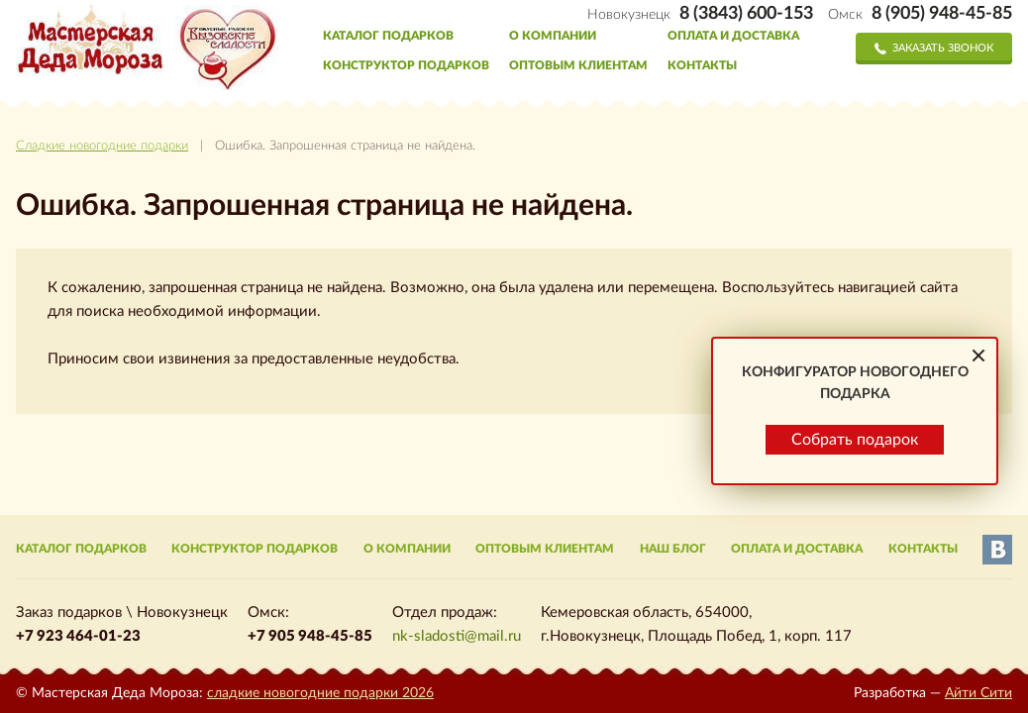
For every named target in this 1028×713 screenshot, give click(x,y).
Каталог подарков (388, 36)
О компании (552, 36)
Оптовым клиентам (578, 65)
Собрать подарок (854, 648)
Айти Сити (978, 693)
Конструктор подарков (406, 65)
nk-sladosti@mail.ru (456, 636)
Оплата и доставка (733, 36)
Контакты (702, 65)
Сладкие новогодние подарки (102, 146)
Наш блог (673, 549)
